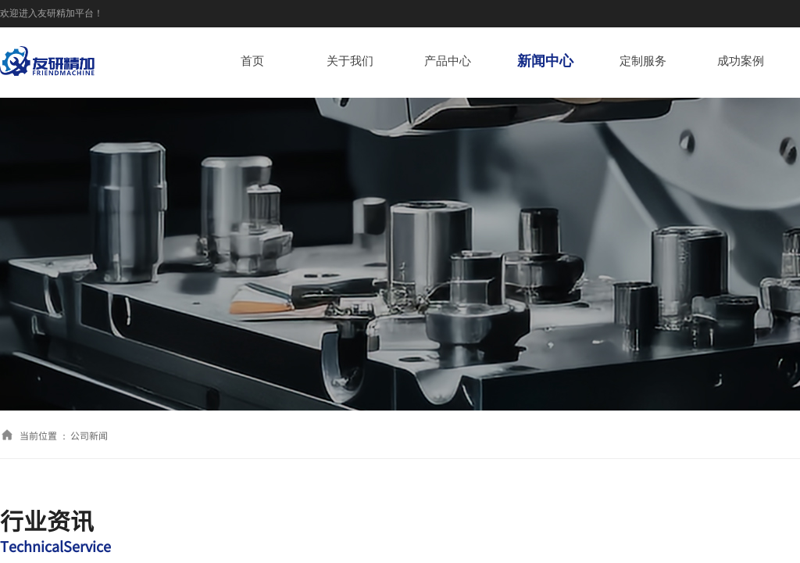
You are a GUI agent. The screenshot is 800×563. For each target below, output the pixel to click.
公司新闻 (89, 435)
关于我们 (350, 61)
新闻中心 (545, 61)
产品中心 (447, 61)
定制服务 (643, 61)
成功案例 (740, 61)
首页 (252, 61)
